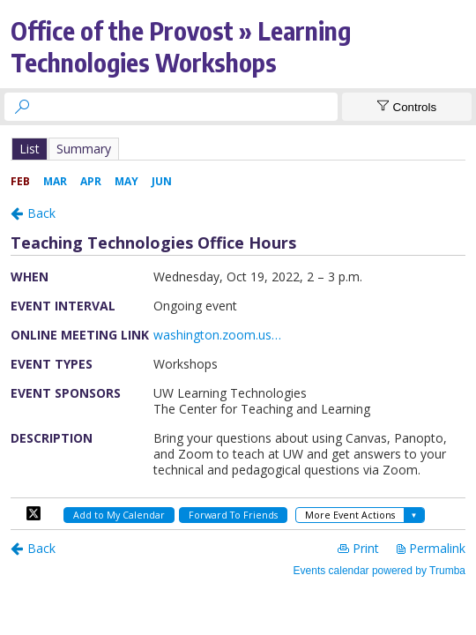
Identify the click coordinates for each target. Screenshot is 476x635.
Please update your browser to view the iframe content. (238, 148)
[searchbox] (187, 106)
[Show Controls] (407, 107)
